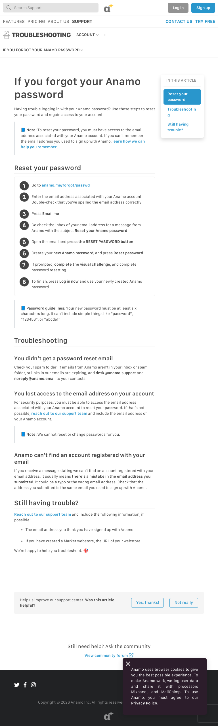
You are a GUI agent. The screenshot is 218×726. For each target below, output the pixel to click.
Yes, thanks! (147, 602)
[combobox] (50, 7)
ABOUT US (58, 21)
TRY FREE (205, 21)
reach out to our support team (59, 413)
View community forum (109, 655)
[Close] (128, 663)
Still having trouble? (177, 127)
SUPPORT (82, 21)
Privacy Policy (144, 703)
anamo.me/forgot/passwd (66, 185)
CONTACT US (178, 21)
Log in (178, 7)
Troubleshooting (181, 112)
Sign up (203, 7)
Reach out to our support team (42, 514)
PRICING (36, 21)
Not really (184, 602)
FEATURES (14, 21)
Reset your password (177, 97)
